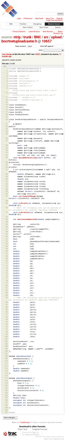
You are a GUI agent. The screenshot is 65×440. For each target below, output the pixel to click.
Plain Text (22, 429)
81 (7, 288)
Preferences (28, 18)
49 (7, 203)
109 (6, 358)
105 (6, 349)
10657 (47, 41)
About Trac (50, 18)
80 (7, 285)
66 (7, 251)
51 (7, 212)
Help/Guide (39, 18)
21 (7, 124)
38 (7, 174)
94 (7, 322)
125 (6, 398)
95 (7, 324)
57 (7, 229)
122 (6, 390)
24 (7, 131)
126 (6, 400)
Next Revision (48, 31)
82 (7, 290)
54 (7, 222)
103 (6, 344)
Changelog (37, 24)
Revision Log (58, 33)
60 (7, 236)
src (46, 37)
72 (7, 266)
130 (6, 410)
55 (7, 224)
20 (7, 119)
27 (7, 141)
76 (7, 276)
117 (6, 378)
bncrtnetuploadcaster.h (19, 41)
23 (7, 129)
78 (7, 280)
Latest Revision (34, 31)
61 (7, 239)
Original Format (39, 429)
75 (7, 273)
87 (7, 305)
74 (7, 271)
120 (6, 385)
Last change (7, 54)
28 (7, 145)
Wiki (11, 24)
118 (6, 381)
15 (7, 107)
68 (7, 256)
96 (7, 327)
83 (7, 293)
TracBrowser (25, 422)
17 (7, 112)
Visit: (41, 50)
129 (6, 407)
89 (7, 309)
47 (7, 196)
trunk (27, 37)
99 (7, 334)
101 (6, 339)
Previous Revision (19, 31)
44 (7, 189)
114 (6, 371)
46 (7, 194)
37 (7, 169)
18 (7, 114)
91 (7, 314)
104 (6, 346)
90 (7, 312)
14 (7, 105)
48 (7, 201)
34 (7, 162)
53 (7, 219)
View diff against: (52, 46)
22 (7, 126)
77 (7, 278)
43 (7, 186)
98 (7, 332)
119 (6, 383)
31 (7, 153)
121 (6, 388)
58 (7, 232)
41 (7, 181)
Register (60, 18)
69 (7, 258)
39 (7, 177)
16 (7, 110)
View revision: (20, 46)
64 (7, 246)
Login (19, 18)
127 (6, 402)
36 (7, 167)
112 (6, 366)
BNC (37, 37)
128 (6, 405)
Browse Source (54, 24)
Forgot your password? (54, 20)
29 (7, 148)
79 (7, 283)
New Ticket (44, 27)
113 (6, 368)
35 (7, 165)
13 (7, 102)
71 (7, 263)
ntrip (17, 37)
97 (7, 329)
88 (7, 307)
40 (7, 179)
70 (7, 261)
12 (7, 100)
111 (6, 363)
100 (6, 336)
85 (7, 298)
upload (56, 37)
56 (7, 227)
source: (7, 37)
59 (7, 234)
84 (7, 295)
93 (7, 319)
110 (6, 361)
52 (7, 217)
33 (7, 158)
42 (7, 184)
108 (6, 356)
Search (58, 27)
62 (7, 241)
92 (7, 317)
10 (7, 93)
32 (7, 155)
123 (6, 393)
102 (6, 341)
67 (7, 253)
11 (7, 97)
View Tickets (28, 27)
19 (7, 117)
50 (7, 208)
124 (6, 395)
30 (7, 150)
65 (7, 249)
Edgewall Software (32, 434)
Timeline (22, 24)
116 (6, 376)
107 (6, 354)
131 (6, 412)
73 (7, 268)
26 (7, 138)
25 (7, 134)
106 (6, 351)
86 (7, 302)
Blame (60, 31)
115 (6, 373)
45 (7, 191)
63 (7, 244)
